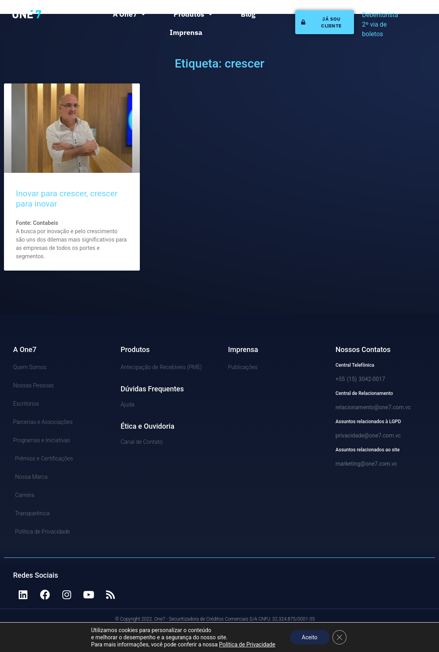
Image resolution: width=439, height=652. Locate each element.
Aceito (309, 637)
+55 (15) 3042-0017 (360, 379)
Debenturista (380, 15)
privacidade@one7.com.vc (368, 435)
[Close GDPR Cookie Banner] (340, 637)
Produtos (193, 14)
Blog (248, 14)
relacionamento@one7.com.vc (373, 407)
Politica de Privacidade (247, 644)
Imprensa (186, 32)
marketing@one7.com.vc (366, 463)
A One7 (129, 14)
